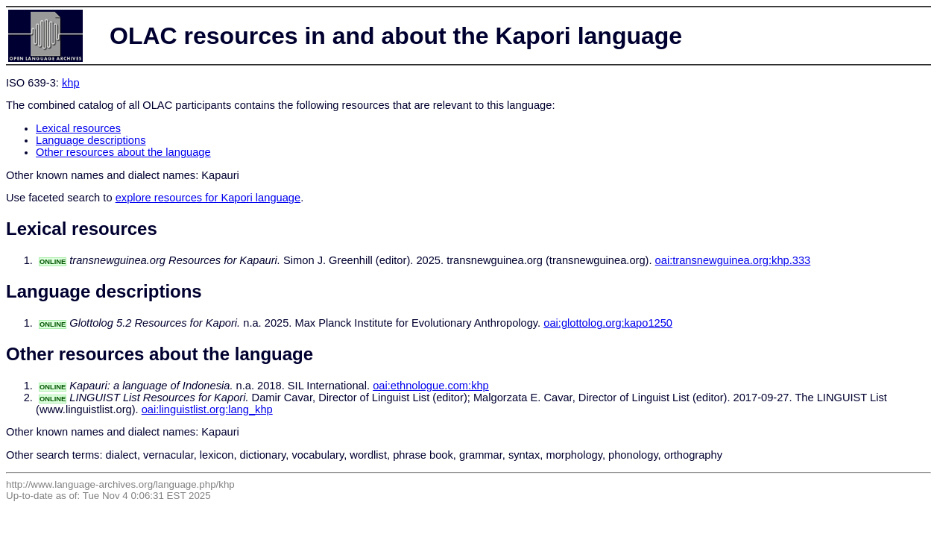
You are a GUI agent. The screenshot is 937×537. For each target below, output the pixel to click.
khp (71, 83)
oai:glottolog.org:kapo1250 (607, 323)
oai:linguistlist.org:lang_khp (207, 409)
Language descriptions (91, 140)
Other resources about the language (123, 152)
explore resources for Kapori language (208, 198)
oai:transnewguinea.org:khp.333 (733, 260)
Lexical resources (78, 128)
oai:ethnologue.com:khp (431, 386)
